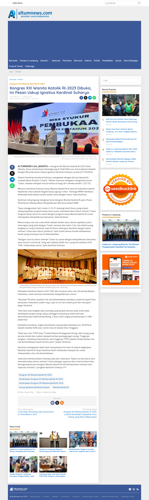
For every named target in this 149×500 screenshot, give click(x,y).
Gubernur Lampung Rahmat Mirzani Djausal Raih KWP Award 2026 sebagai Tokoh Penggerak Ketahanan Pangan (52, 450)
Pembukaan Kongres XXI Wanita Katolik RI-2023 (41, 383)
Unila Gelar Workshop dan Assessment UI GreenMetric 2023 (37, 412)
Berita (12, 98)
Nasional (23, 98)
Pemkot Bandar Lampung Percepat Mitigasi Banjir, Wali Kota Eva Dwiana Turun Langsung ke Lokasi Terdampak (23, 475)
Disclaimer (65, 496)
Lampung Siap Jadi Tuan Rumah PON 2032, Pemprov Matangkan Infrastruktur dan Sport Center (52, 475)
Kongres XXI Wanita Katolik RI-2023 (27, 83)
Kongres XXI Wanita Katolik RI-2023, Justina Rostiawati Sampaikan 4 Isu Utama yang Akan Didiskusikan (78, 413)
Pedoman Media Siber (109, 496)
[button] (139, 3)
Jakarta (16, 98)
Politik (28, 98)
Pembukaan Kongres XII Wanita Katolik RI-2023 (41, 379)
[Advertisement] (74, 39)
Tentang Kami (35, 496)
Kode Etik (75, 496)
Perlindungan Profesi (90, 496)
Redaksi (55, 496)
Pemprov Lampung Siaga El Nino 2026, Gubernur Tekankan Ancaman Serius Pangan (121, 150)
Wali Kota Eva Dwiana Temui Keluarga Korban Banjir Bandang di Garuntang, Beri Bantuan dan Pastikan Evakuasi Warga (121, 120)
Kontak (46, 496)
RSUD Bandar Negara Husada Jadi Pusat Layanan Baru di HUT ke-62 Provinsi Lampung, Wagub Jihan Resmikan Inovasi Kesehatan (82, 450)
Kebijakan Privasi (127, 496)
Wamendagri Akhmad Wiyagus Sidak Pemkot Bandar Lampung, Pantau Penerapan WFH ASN (121, 160)
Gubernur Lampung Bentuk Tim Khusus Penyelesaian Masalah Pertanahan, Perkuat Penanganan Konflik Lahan (22, 450)
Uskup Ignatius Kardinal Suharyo (34, 387)
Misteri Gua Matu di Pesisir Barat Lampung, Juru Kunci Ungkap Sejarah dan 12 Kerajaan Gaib (121, 130)
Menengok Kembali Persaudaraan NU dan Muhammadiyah (121, 140)
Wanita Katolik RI (61, 387)
